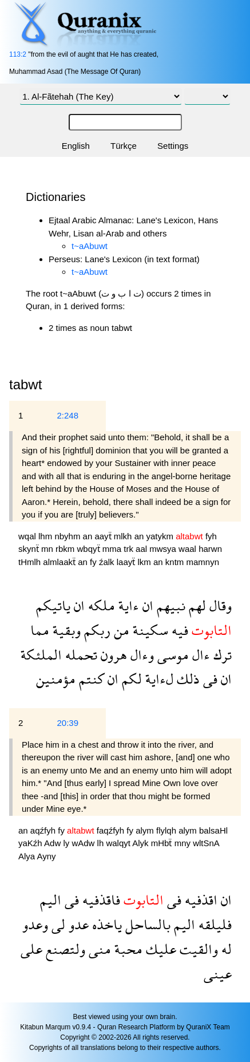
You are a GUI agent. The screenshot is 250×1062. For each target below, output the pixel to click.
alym (146, 830)
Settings (172, 146)
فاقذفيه (99, 899)
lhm (46, 536)
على (31, 949)
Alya (27, 856)
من (119, 630)
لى (56, 924)
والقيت (197, 949)
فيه (178, 630)
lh (101, 843)
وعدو (35, 924)
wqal (28, 536)
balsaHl (213, 830)
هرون (112, 654)
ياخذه (105, 924)
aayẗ (103, 536)
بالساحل (146, 924)
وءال (140, 654)
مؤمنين (56, 678)
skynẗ (29, 549)
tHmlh (30, 562)
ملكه (100, 605)
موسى (171, 654)
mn (48, 549)
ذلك (186, 678)
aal (142, 549)
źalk (108, 562)
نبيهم (169, 605)
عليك (159, 949)
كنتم (90, 678)
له (225, 949)
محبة (126, 949)
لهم (195, 605)
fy (94, 562)
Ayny (46, 856)
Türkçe (123, 146)
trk (130, 549)
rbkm (66, 549)
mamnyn (202, 562)
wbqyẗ (89, 549)
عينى (218, 973)
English (76, 146)
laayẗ (127, 562)
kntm (175, 562)
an (89, 536)
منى (98, 949)
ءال (199, 654)
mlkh (124, 536)
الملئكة (41, 654)
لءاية (157, 678)
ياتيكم (53, 605)
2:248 (67, 415)
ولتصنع (63, 949)
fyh (211, 536)
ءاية (127, 605)
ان (146, 605)
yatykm (161, 536)
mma (113, 549)
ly (67, 843)
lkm (145, 562)
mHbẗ (162, 843)
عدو (77, 924)
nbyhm (68, 536)
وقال (219, 605)
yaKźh (31, 843)
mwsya (163, 549)
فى (208, 678)
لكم (130, 678)
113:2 (17, 54)
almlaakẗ (60, 562)
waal (188, 549)
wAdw (84, 843)
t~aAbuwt (90, 246)
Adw (53, 843)
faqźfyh (112, 830)
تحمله (79, 654)
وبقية (65, 630)
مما (39, 630)
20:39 (67, 723)
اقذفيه (199, 899)
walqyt (119, 843)
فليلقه (213, 924)
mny (183, 843)
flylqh (167, 830)
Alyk (141, 843)
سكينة (148, 630)
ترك (221, 654)
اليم (50, 899)
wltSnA (206, 843)
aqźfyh (44, 830)
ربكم (95, 630)
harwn (210, 549)
